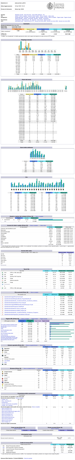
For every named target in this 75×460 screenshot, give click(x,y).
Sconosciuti (30, 18)
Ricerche (34, 19)
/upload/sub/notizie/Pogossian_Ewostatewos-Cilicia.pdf (16, 314)
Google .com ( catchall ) (7, 405)
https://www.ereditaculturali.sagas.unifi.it (11, 411)
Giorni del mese (27, 14)
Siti (30, 19)
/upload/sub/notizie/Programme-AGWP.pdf (14, 306)
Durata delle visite (19, 17)
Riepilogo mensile (19, 14)
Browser (36, 18)
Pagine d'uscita (67, 17)
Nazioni (17, 16)
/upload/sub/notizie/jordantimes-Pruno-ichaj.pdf (15, 302)
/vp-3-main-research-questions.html (9, 324)
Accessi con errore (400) (40, 21)
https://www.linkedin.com (7, 415)
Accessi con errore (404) (64, 21)
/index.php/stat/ (4, 334)
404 (3, 447)
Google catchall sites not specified (9, 403)
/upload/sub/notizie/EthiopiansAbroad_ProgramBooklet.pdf (17, 298)
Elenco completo (23, 16)
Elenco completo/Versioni (32, 345)
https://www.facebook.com (8, 412)
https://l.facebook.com (7, 408)
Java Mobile (7, 360)
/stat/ (2, 328)
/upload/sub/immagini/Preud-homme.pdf (13, 296)
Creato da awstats (28, 458)
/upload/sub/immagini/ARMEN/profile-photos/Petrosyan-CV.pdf (18, 304)
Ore (44, 14)
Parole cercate (47, 19)
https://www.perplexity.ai (7, 418)
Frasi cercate (40, 19)
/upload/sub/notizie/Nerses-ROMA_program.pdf (15, 310)
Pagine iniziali (60, 17)
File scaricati (32, 17)
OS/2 (5, 362)
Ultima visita (51, 16)
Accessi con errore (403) (52, 21)
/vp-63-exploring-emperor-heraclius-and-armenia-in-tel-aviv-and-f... (9, 339)
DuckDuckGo (5, 402)
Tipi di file (26, 17)
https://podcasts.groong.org (8, 417)
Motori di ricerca (25, 19)
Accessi (46, 17)
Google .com (5, 399)
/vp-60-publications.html (6, 330)
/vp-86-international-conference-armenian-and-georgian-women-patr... (9, 337)
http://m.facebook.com (7, 409)
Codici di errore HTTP (29, 21)
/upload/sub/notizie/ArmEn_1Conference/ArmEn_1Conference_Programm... (21, 312)
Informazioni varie (19, 21)
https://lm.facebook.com (7, 414)
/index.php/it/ (4, 331)
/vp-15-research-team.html (7, 333)
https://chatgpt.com (6, 421)
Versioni (25, 18)
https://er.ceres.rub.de (7, 420)
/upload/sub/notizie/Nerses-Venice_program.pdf (15, 308)
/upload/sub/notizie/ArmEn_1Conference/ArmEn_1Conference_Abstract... (21, 300)
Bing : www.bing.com (6, 400)
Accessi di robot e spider (33, 16)
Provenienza (18, 19)
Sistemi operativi (19, 18)
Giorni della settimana (37, 14)
